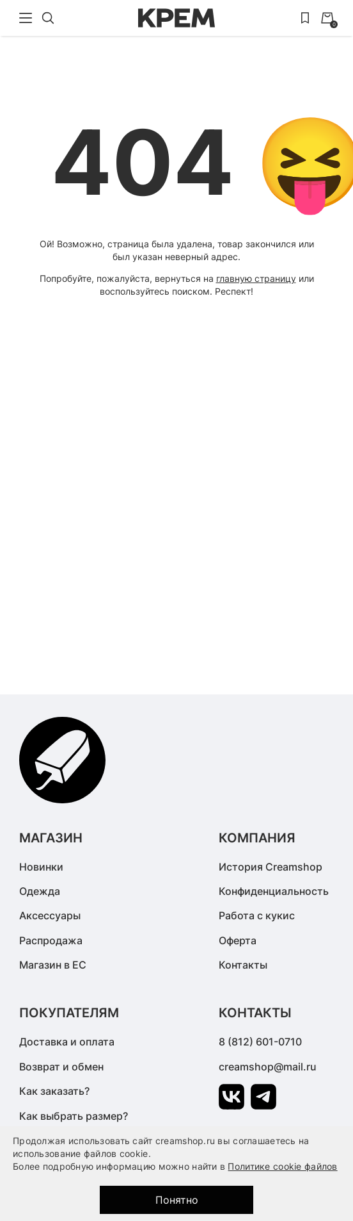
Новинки (41, 866)
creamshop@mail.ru (268, 1066)
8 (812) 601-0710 (260, 1041)
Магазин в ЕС (52, 964)
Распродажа (50, 940)
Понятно (176, 1199)
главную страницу (256, 278)
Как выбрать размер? (73, 1116)
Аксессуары (50, 915)
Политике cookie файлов (282, 1166)
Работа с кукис (257, 915)
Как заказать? (54, 1091)
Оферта (237, 940)
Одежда (39, 891)
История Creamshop (270, 866)
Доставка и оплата (66, 1041)
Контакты (243, 964)
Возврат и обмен (61, 1066)
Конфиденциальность (274, 891)
